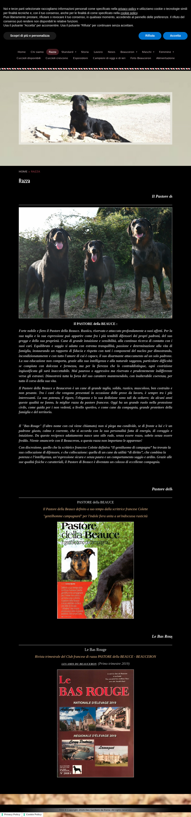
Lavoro (98, 52)
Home (22, 52)
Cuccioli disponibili (29, 58)
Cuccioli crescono (57, 58)
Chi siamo (37, 52)
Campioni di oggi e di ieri (109, 58)
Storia (85, 52)
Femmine (166, 52)
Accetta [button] (175, 35)
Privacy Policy (12, 814)
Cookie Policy (34, 814)
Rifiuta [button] (150, 35)
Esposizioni (80, 58)
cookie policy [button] (128, 13)
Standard (68, 52)
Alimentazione (165, 58)
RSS (61, 810)
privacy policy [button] (127, 8)
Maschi (148, 52)
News (111, 52)
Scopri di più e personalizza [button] (29, 35)
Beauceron (128, 52)
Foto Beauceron (140, 58)
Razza (52, 52)
